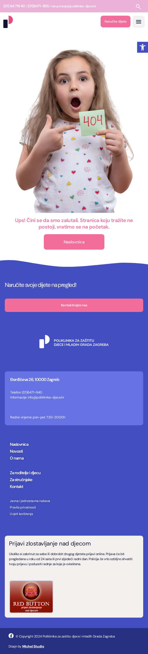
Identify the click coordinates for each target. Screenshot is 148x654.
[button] (142, 47)
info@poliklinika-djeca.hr (46, 397)
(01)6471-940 (32, 392)
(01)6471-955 (38, 6)
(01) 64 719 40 (14, 6)
